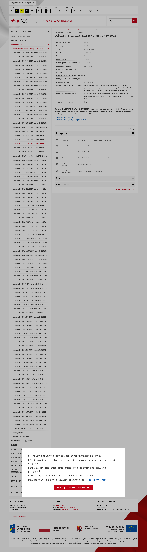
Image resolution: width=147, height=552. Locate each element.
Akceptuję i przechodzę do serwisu (73, 487)
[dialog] (73, 276)
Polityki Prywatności (96, 479)
